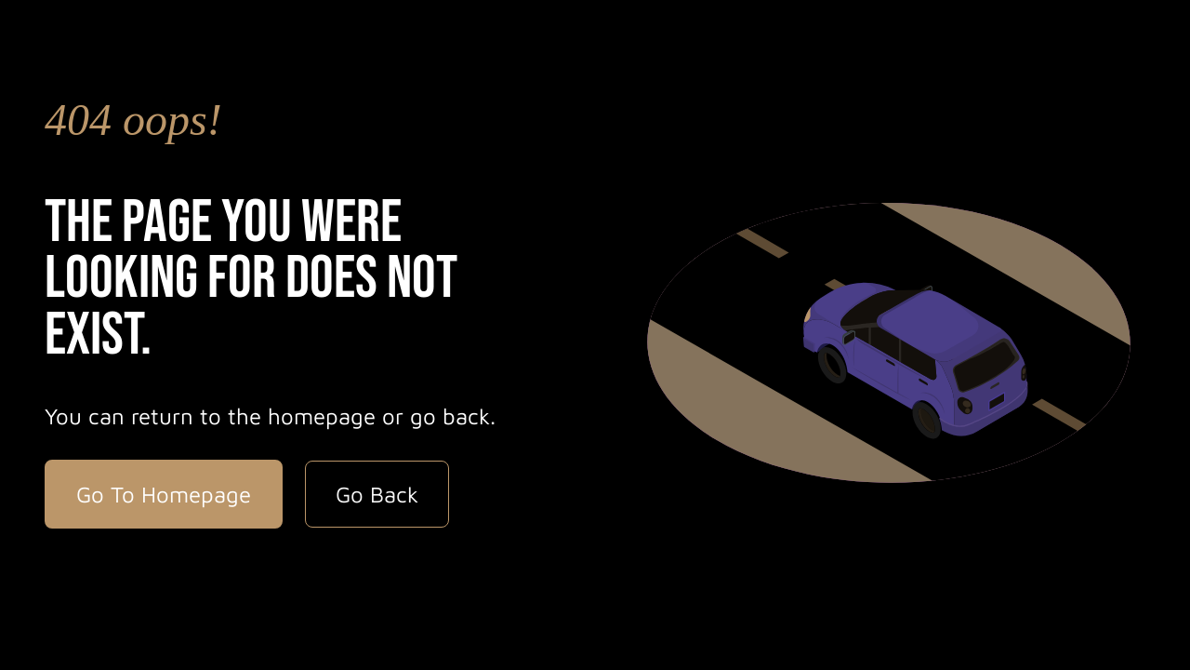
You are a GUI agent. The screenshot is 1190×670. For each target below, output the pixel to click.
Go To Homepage (163, 494)
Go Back (377, 494)
